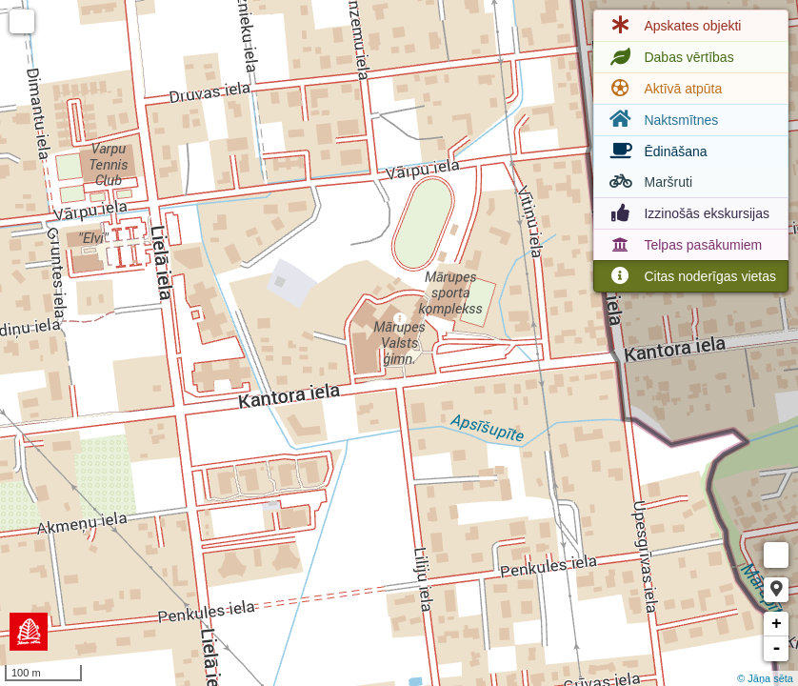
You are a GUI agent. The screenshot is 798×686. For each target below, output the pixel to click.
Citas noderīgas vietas (691, 276)
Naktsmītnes (662, 119)
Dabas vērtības (669, 57)
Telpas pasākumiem (684, 244)
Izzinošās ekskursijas (687, 213)
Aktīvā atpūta (664, 88)
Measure (776, 555)
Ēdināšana (656, 151)
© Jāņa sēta (765, 678)
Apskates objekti (673, 25)
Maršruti (649, 182)
